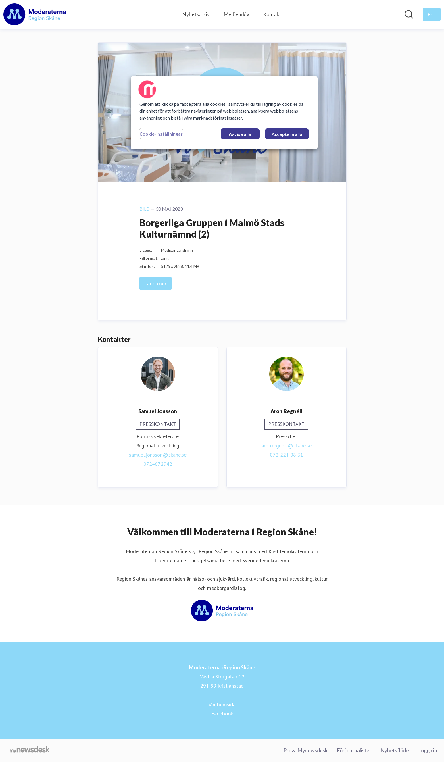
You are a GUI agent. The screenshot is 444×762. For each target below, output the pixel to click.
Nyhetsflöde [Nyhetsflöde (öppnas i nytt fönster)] (394, 750)
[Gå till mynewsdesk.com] (30, 750)
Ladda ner (155, 283)
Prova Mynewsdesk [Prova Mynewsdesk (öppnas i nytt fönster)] (305, 750)
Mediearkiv (236, 14)
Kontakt (272, 14)
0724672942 (157, 464)
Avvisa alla (240, 134)
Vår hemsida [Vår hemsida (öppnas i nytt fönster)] (222, 704)
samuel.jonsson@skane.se (158, 454)
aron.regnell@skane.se (286, 445)
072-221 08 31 (286, 454)
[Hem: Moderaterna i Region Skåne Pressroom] (34, 14)
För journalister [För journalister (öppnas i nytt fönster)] (354, 750)
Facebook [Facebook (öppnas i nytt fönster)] (222, 713)
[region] (224, 112)
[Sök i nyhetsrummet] (409, 14)
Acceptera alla (287, 134)
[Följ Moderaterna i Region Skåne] (432, 14)
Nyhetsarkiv (196, 14)
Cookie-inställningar (161, 133)
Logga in (427, 750)
